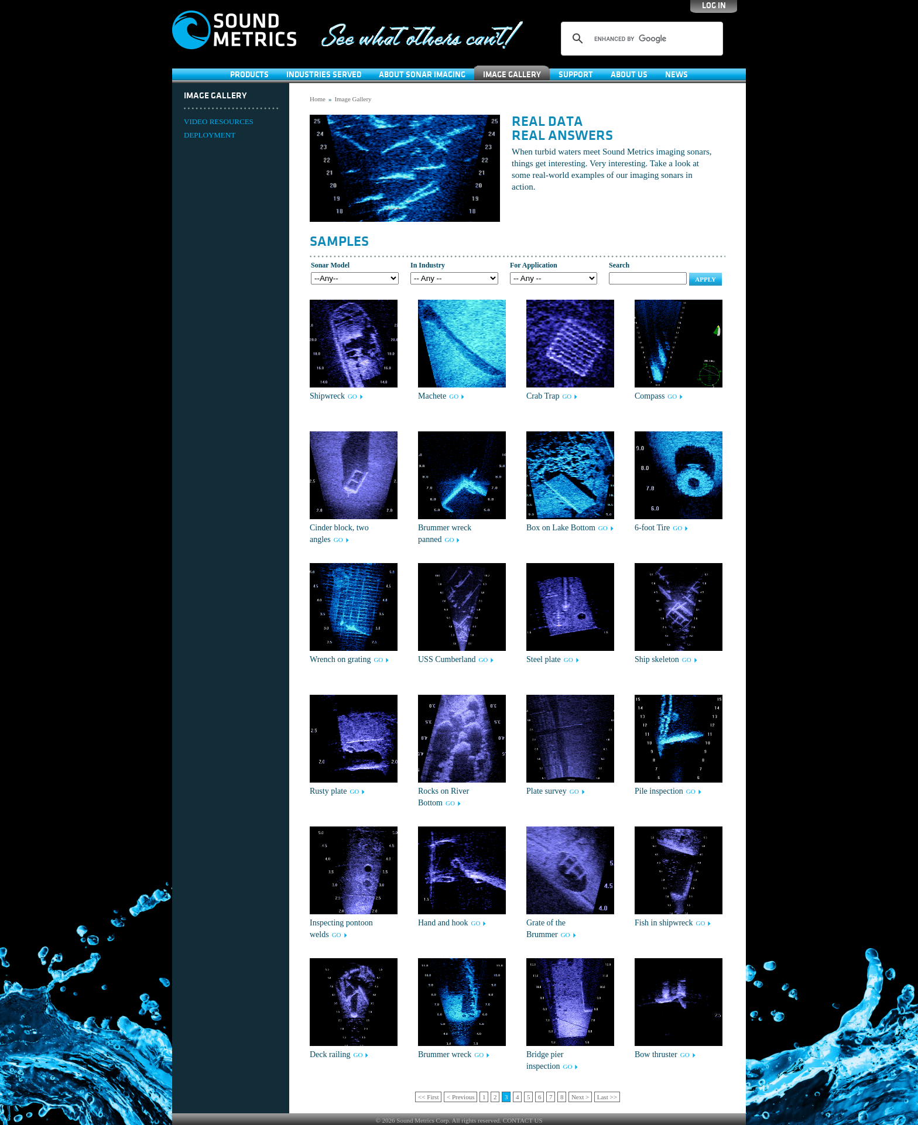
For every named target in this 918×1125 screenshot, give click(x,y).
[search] (640, 39)
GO (352, 396)
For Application (533, 265)
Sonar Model (330, 265)
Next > (580, 1096)
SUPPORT (576, 75)
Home (318, 98)
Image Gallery (512, 75)
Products (249, 75)
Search (619, 265)
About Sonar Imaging (422, 75)
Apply (705, 279)
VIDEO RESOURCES (219, 121)
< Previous (460, 1096)
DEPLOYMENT (209, 135)
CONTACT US (523, 1120)
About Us (629, 75)
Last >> (607, 1096)
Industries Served (323, 75)
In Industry (427, 265)
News (676, 75)
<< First (428, 1096)
